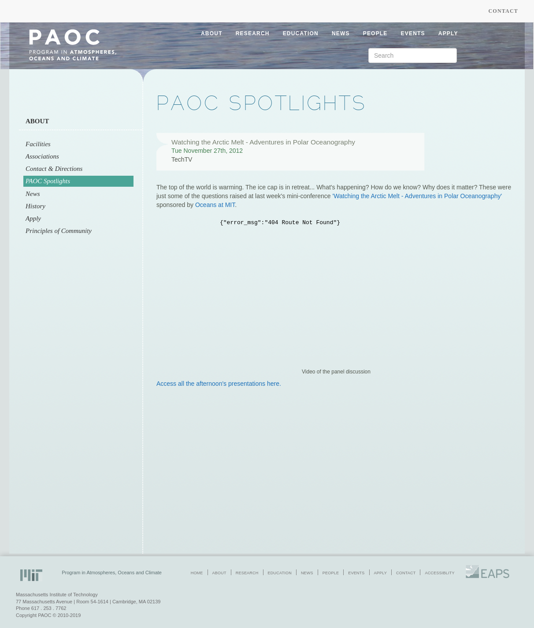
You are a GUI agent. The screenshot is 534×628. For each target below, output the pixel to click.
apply (448, 33)
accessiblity (439, 573)
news (341, 33)
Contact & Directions (54, 168)
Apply (33, 218)
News (33, 193)
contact (405, 573)
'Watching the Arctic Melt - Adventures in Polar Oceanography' (417, 195)
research (253, 33)
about (211, 33)
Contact (503, 11)
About (37, 121)
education (301, 33)
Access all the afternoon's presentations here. (218, 383)
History (35, 206)
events (413, 33)
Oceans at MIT (215, 204)
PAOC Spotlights (48, 181)
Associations (42, 156)
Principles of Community (59, 230)
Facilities (38, 144)
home (197, 573)
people (375, 33)
